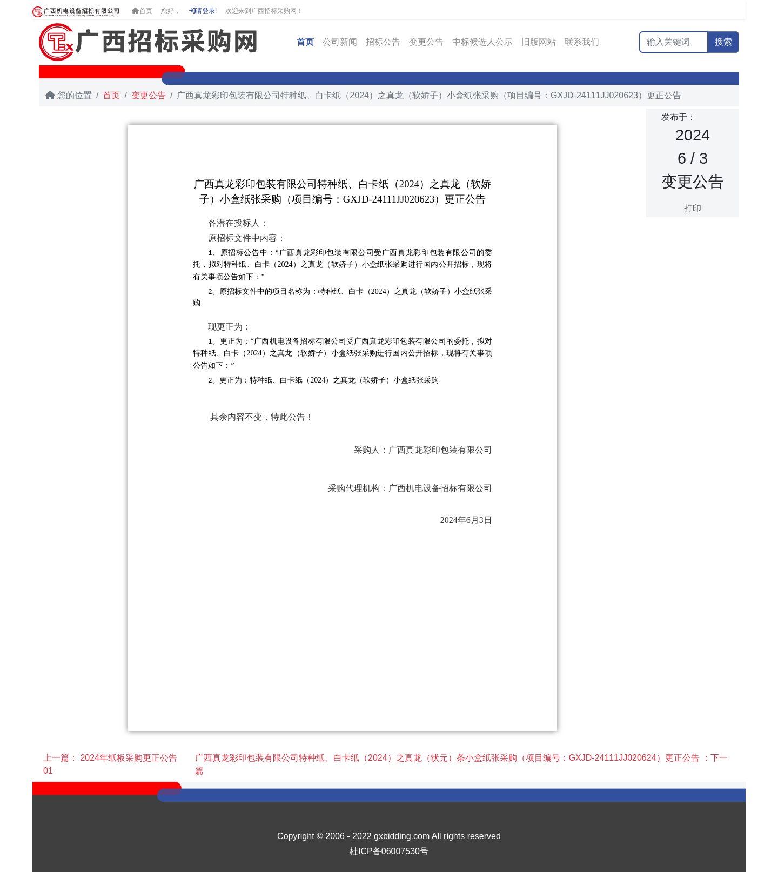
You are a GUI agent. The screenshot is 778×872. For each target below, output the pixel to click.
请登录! (203, 11)
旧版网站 (538, 41)
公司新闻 (340, 41)
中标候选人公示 (482, 41)
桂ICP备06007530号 (389, 851)
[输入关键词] (673, 42)
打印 (692, 208)
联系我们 (582, 41)
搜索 (723, 41)
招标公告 (383, 41)
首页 (142, 11)
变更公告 (426, 41)
